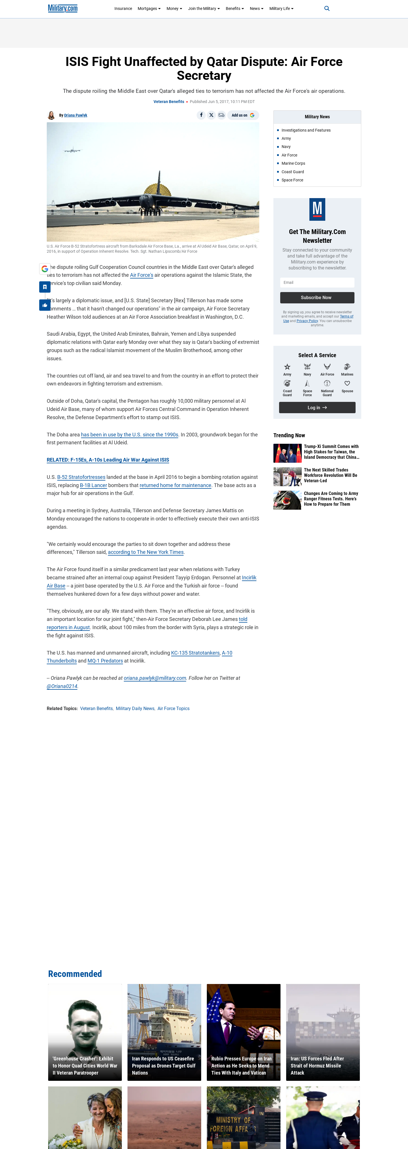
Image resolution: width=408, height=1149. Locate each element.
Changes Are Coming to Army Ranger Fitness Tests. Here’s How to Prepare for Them (331, 499)
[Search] (327, 8)
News (257, 8)
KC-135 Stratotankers (195, 653)
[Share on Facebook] (201, 115)
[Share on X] (211, 115)
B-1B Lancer (93, 485)
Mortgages (149, 8)
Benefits (235, 8)
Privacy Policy (307, 321)
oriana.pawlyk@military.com (155, 678)
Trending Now (289, 435)
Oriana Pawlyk (75, 115)
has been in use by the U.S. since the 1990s (129, 435)
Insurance (123, 8)
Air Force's (141, 275)
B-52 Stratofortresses (81, 477)
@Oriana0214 (62, 686)
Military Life (281, 8)
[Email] (221, 115)
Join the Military (204, 8)
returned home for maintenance (175, 485)
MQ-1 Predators (105, 661)
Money (174, 8)
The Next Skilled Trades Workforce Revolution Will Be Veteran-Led (330, 475)
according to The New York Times (146, 552)
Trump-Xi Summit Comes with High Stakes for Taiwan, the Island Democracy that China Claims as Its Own (331, 452)
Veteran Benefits (169, 102)
